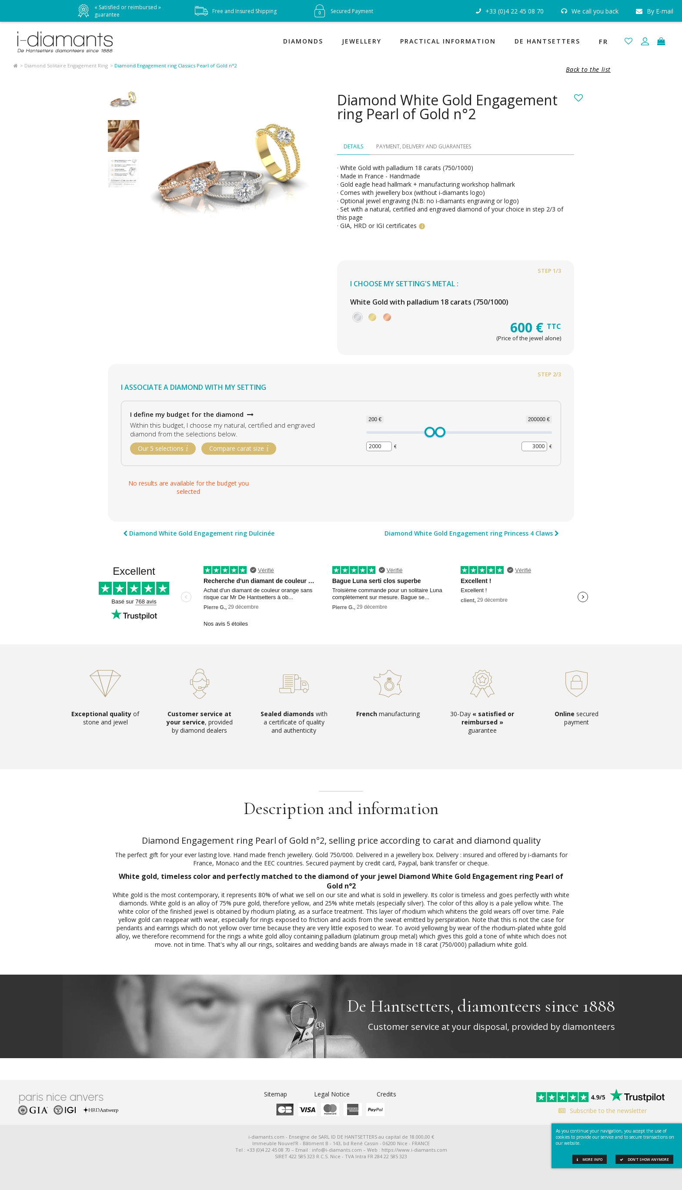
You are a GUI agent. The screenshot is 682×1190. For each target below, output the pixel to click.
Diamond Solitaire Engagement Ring (66, 65)
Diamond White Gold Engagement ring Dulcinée (198, 533)
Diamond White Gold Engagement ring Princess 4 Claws (471, 533)
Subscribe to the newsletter (600, 1110)
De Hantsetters (547, 41)
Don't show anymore (644, 1159)
